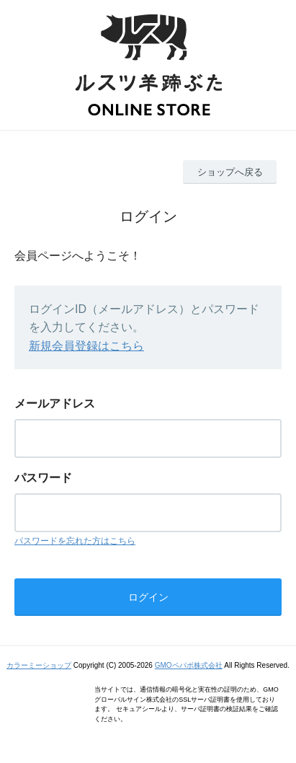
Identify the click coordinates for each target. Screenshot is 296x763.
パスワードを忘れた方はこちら (74, 541)
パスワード (43, 478)
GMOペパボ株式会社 (189, 665)
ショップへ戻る (230, 172)
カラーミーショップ (38, 665)
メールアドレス (54, 403)
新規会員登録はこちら (86, 346)
